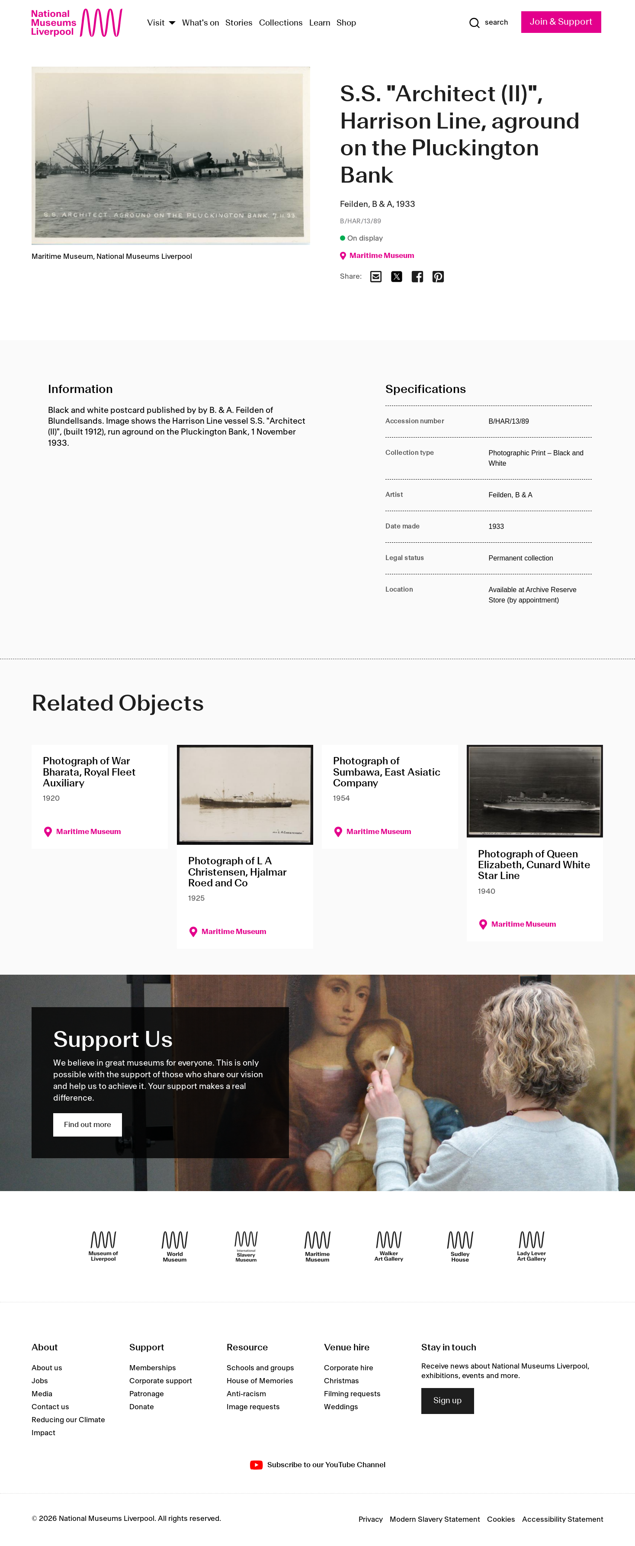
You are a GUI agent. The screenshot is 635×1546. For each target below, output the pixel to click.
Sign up (447, 1401)
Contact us (50, 1407)
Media (42, 1394)
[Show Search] (488, 23)
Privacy (371, 1519)
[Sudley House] (460, 1246)
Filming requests (352, 1394)
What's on (200, 23)
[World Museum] (175, 1246)
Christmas (341, 1381)
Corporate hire (348, 1368)
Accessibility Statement (562, 1519)
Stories (239, 23)
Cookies (501, 1519)
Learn (319, 23)
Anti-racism (246, 1394)
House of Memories (260, 1381)
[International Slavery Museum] (246, 1246)
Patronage (146, 1394)
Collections (281, 23)
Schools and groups (260, 1368)
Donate (141, 1407)
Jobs (40, 1381)
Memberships (152, 1368)
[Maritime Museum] (317, 1246)
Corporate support (160, 1381)
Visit (156, 23)
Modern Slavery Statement (435, 1519)
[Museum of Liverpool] (103, 1246)
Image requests (253, 1407)
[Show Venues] (172, 23)
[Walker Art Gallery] (389, 1246)
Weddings (341, 1407)
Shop (346, 23)
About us (47, 1368)
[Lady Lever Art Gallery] (531, 1246)
